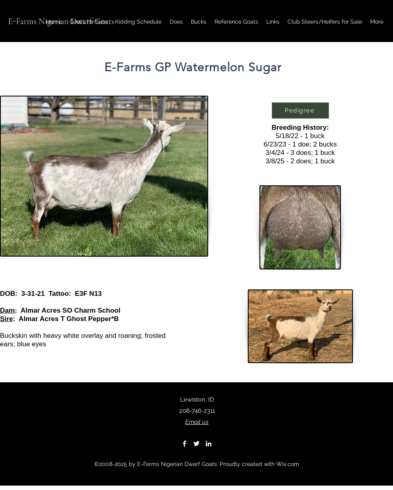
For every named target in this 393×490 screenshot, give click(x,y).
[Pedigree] (300, 110)
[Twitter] (196, 444)
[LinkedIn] (209, 444)
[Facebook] (184, 444)
